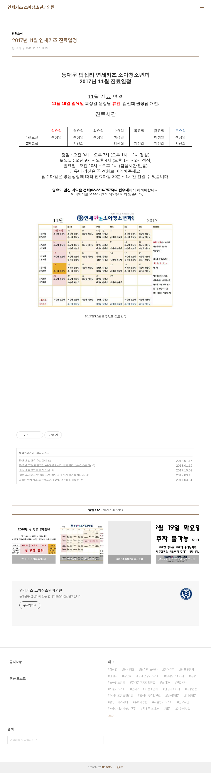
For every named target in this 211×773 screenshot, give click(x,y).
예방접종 (191, 695)
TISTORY (106, 767)
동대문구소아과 (175, 676)
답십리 (113, 676)
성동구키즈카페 (119, 702)
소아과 (166, 682)
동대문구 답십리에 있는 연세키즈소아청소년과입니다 (50, 596)
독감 (193, 676)
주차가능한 (140, 702)
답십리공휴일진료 (150, 695)
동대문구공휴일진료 (143, 682)
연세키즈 (129, 669)
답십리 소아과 (149, 669)
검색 (99, 740)
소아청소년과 (117, 682)
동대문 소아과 (150, 708)
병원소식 (24, 453)
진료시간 (184, 702)
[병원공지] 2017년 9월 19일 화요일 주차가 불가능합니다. (52, 474)
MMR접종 (173, 695)
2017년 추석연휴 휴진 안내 (34, 470)
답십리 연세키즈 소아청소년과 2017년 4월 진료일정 (49, 479)
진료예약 (181, 682)
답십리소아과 (172, 689)
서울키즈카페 (117, 689)
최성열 (113, 669)
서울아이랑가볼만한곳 (123, 708)
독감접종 (192, 689)
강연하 (128, 676)
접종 (167, 708)
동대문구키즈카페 (148, 676)
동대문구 (169, 669)
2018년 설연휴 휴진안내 (33, 460)
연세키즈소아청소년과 (145, 689)
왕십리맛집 (183, 708)
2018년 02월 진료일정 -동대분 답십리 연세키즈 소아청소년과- (55, 465)
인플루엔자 (187, 669)
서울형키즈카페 (163, 702)
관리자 (120, 767)
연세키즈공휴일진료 (121, 695)
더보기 (111, 715)
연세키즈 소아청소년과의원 (30, 7)
